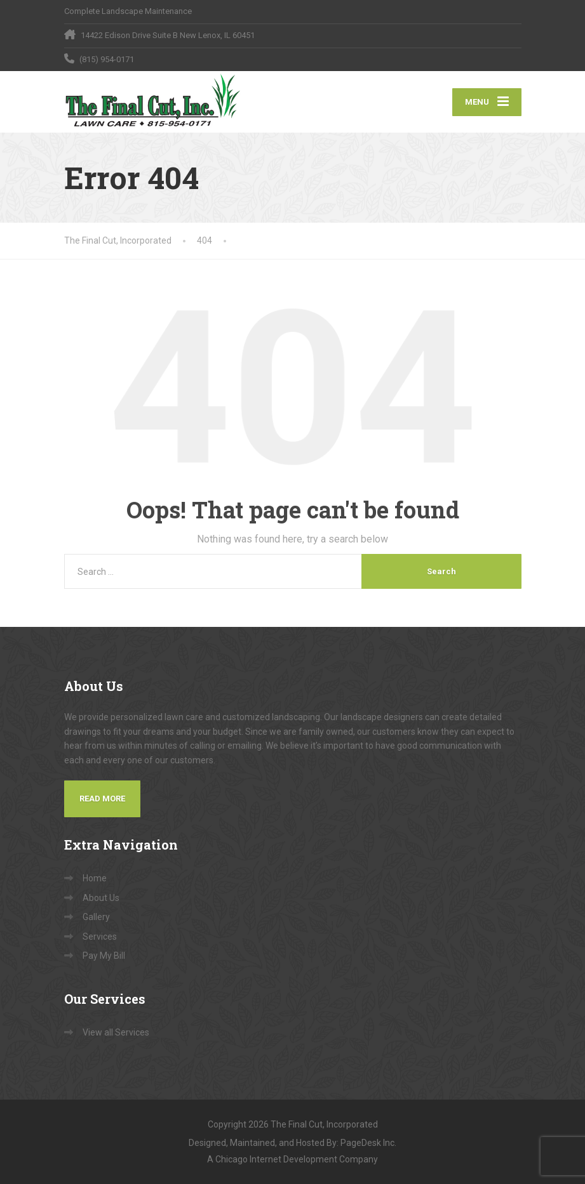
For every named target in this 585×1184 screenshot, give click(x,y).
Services (100, 936)
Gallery (96, 917)
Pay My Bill (104, 955)
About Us (101, 898)
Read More (102, 798)
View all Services (116, 1032)
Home (95, 878)
